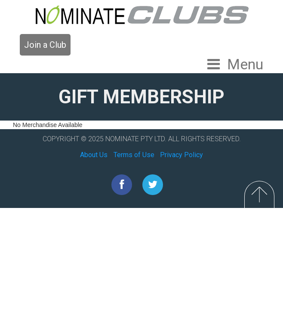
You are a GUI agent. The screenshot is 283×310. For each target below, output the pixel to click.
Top (259, 194)
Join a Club (45, 45)
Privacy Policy (181, 155)
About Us (94, 155)
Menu (245, 64)
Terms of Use (134, 155)
